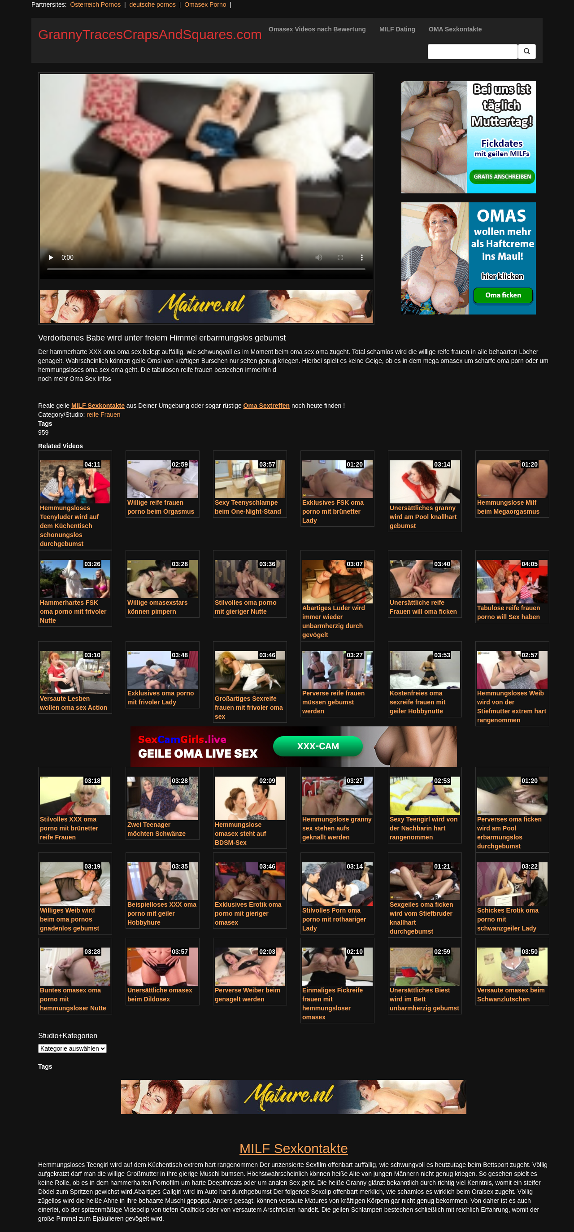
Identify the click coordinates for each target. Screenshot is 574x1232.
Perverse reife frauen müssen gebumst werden (333, 702)
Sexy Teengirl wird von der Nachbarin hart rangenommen (423, 828)
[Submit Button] (527, 51)
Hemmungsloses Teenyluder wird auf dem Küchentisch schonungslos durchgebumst (69, 525)
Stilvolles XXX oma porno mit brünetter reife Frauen (69, 828)
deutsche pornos (152, 4)
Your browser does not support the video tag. (206, 176)
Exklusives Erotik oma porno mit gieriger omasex (248, 913)
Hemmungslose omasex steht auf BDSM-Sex (240, 833)
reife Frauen (103, 414)
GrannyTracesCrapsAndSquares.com (150, 34)
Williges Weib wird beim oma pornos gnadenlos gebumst (69, 919)
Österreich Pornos (95, 4)
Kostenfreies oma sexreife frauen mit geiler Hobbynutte (418, 702)
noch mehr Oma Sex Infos (74, 378)
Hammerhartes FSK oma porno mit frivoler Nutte (73, 611)
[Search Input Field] (473, 51)
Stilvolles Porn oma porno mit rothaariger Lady (334, 919)
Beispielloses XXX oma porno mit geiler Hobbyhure (161, 913)
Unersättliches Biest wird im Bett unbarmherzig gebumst (424, 999)
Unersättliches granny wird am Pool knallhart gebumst (423, 516)
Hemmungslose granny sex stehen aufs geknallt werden (337, 828)
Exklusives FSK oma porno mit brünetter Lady (333, 511)
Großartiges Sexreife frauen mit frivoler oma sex (249, 707)
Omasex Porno (205, 4)
